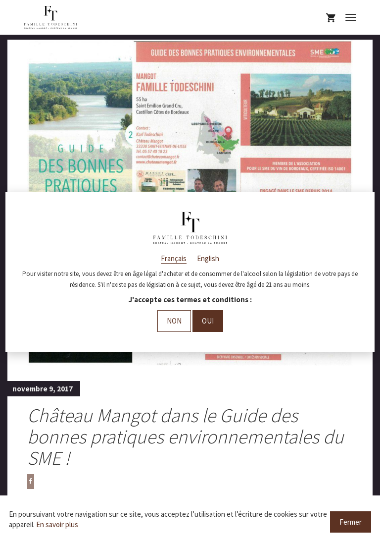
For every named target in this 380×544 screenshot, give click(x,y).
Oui (208, 321)
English (208, 258)
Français (174, 258)
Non (174, 321)
